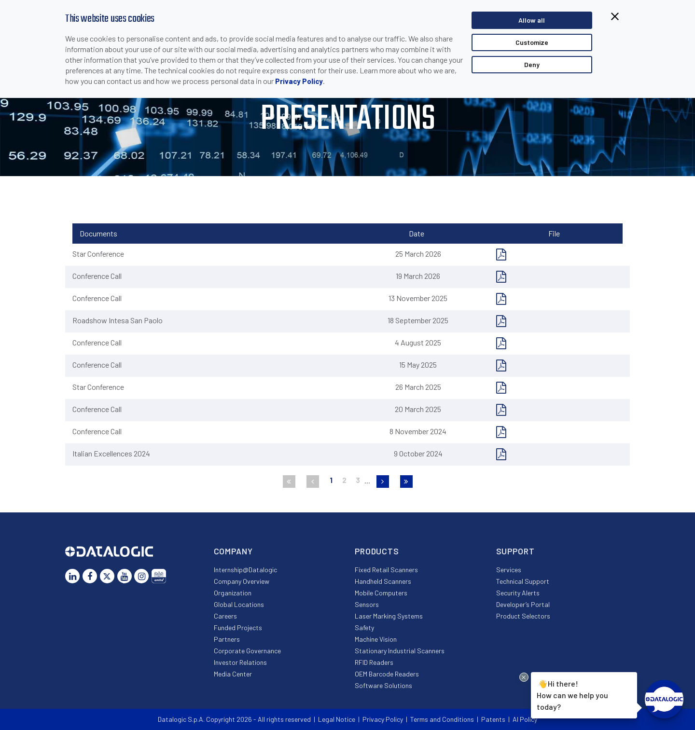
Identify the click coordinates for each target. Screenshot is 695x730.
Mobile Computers (381, 593)
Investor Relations (240, 662)
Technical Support (522, 581)
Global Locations (239, 604)
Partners (227, 639)
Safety (364, 627)
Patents (493, 719)
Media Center (233, 674)
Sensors (367, 604)
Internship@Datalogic (245, 569)
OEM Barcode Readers (387, 674)
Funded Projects (238, 627)
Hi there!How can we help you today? (572, 694)
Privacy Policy (299, 81)
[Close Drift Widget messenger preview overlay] (523, 677)
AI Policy (525, 719)
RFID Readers (374, 662)
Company (233, 551)
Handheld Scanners (383, 581)
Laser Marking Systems (389, 616)
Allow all (531, 20)
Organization (232, 593)
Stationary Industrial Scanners (400, 651)
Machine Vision (376, 639)
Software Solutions (383, 685)
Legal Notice (336, 719)
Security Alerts (518, 593)
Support (515, 551)
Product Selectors (523, 616)
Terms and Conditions (442, 719)
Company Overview (241, 581)
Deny (532, 64)
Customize (531, 42)
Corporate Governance (247, 651)
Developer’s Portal (523, 604)
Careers (225, 616)
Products (377, 551)
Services (508, 569)
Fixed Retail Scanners (386, 569)
